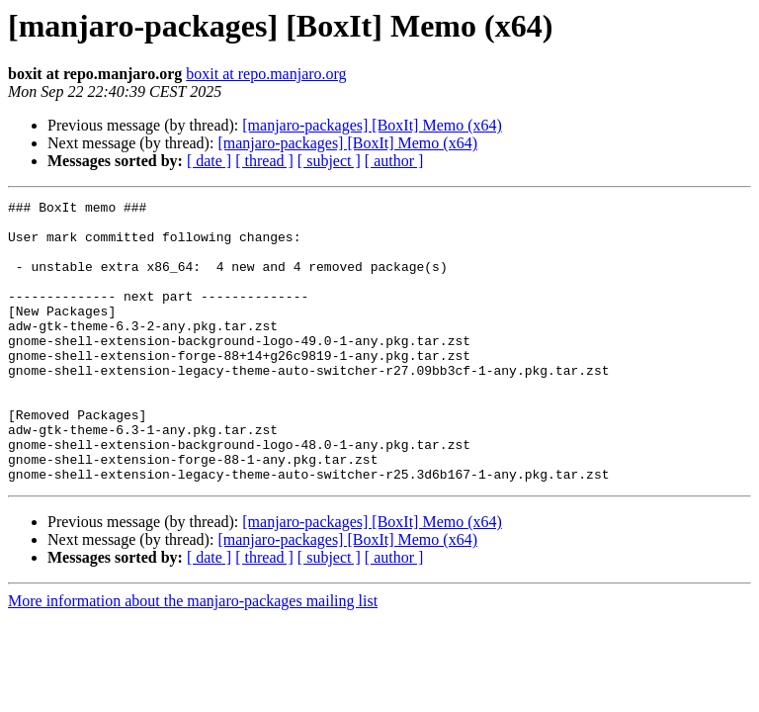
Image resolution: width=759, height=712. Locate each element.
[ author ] (394, 160)
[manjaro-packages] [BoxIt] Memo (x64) (372, 125)
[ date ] (209, 160)
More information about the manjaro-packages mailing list (193, 657)
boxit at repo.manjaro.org (266, 73)
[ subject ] (329, 160)
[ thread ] (264, 160)
